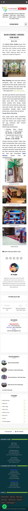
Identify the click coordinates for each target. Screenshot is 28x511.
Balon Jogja (5, 406)
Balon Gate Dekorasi (18, 90)
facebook (8, 431)
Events (4, 418)
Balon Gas (4, 403)
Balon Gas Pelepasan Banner (13, 362)
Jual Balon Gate (14, 482)
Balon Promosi (5, 412)
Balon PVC (4, 415)
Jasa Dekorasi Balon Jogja (7, 390)
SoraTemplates (22, 509)
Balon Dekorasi (8, 251)
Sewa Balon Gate (14, 484)
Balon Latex (17, 251)
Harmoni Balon (13, 509)
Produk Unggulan (6, 421)
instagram (19, 431)
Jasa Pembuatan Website (14, 487)
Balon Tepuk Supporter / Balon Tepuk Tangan (16, 377)
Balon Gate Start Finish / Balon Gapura (15, 384)
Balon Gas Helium (14, 485)
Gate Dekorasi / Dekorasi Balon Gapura (15, 370)
